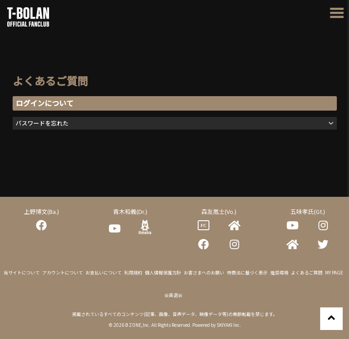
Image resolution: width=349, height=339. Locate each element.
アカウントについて (62, 272)
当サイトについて (22, 272)
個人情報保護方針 (163, 272)
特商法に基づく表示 (247, 272)
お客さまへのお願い (204, 272)
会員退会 (173, 295)
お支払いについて (104, 272)
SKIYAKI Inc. (229, 324)
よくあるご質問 (306, 272)
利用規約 (133, 272)
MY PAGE (334, 272)
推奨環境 (279, 272)
